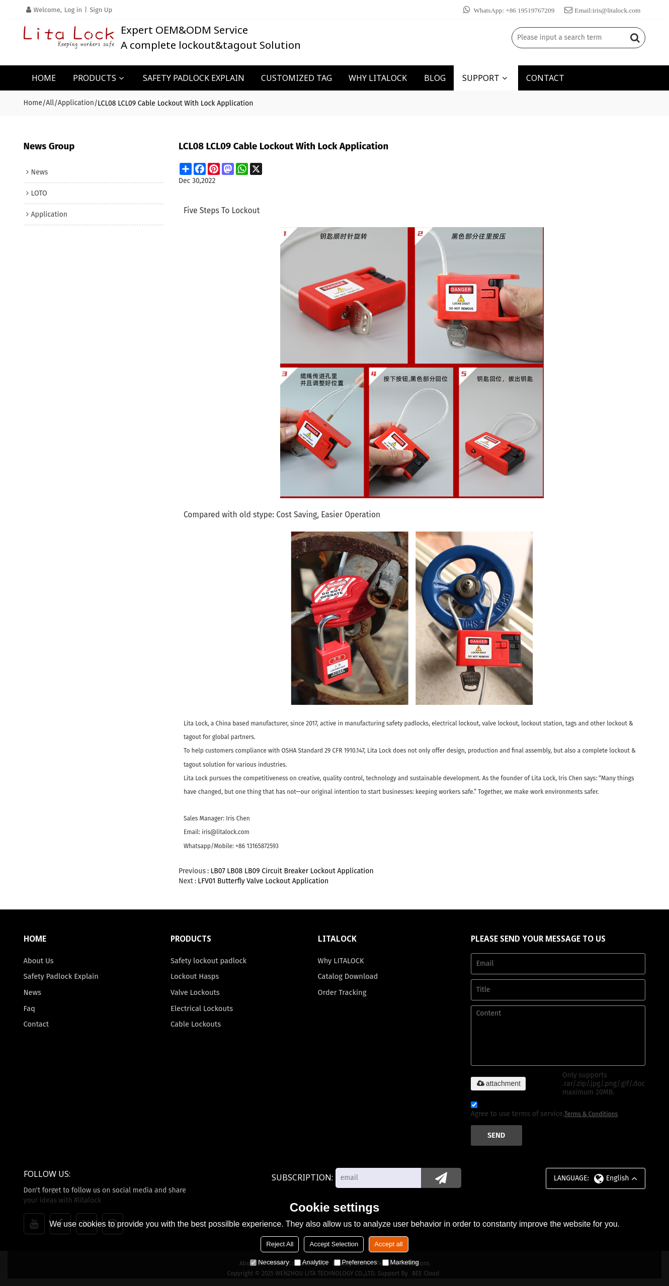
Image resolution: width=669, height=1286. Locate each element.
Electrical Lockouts (202, 1008)
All (50, 103)
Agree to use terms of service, (544, 1110)
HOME (44, 77)
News (32, 992)
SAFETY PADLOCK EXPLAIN (193, 77)
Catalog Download (348, 976)
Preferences (355, 1262)
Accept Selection (333, 1244)
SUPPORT (480, 77)
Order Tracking (342, 992)
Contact (36, 1024)
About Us (39, 960)
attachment (498, 1083)
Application (76, 103)
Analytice (311, 1262)
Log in (73, 10)
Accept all (388, 1244)
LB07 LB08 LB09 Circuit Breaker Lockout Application (291, 871)
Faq (29, 1008)
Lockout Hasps (195, 976)
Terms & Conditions (591, 1114)
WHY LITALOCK (378, 77)
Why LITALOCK (341, 960)
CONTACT (545, 77)
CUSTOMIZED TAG (296, 77)
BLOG (435, 77)
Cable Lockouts (196, 1024)
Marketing (400, 1262)
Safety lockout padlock (208, 960)
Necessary (269, 1262)
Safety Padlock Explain (61, 976)
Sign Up (101, 10)
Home (33, 103)
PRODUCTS (94, 77)
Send (496, 1135)
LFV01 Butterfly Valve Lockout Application (263, 881)
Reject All (279, 1244)
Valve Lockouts (195, 992)
